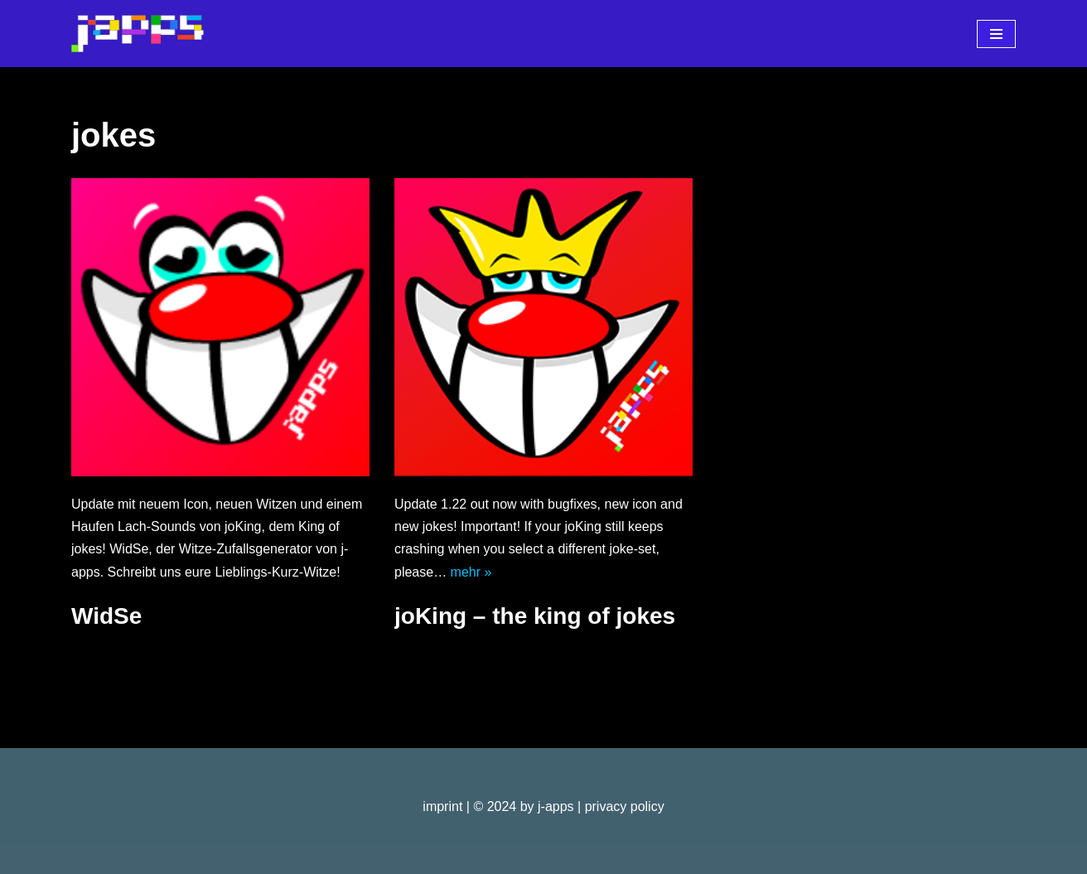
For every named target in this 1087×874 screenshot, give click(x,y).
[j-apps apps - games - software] (137, 33)
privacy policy (624, 806)
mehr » (471, 572)
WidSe (106, 616)
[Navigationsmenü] (996, 34)
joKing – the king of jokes (534, 616)
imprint (442, 806)
